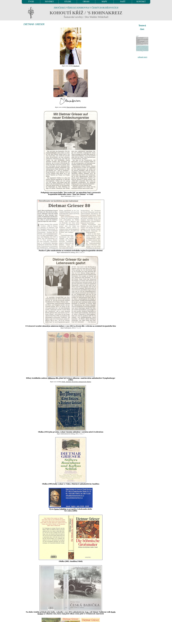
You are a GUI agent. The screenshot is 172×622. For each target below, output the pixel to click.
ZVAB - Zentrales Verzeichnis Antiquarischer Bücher (76, 382)
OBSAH (86, 1)
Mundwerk (76, 66)
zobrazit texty (142, 57)
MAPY (104, 1)
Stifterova (51, 378)
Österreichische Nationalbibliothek (76, 107)
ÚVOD (31, 1)
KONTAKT (141, 1)
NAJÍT (122, 1)
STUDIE (67, 1)
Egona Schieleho (60, 509)
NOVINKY (49, 1)
